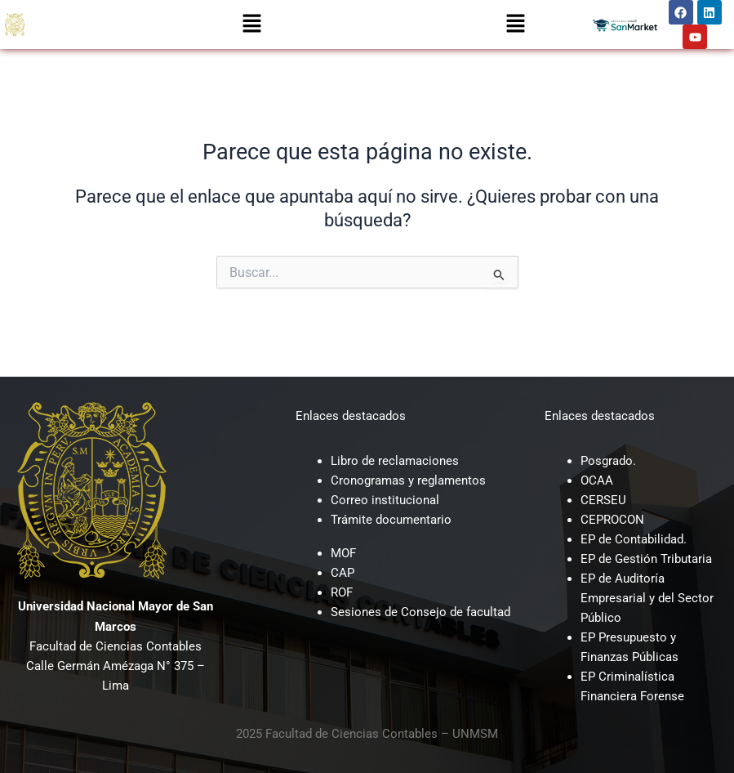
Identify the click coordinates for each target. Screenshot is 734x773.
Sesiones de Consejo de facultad (420, 612)
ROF (342, 592)
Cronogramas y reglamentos (408, 480)
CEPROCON (612, 519)
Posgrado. (608, 461)
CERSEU (603, 500)
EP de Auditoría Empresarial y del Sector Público (647, 598)
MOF (343, 553)
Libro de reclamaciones (395, 461)
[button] (251, 24)
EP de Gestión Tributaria (646, 559)
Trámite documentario (391, 519)
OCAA (597, 480)
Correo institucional (385, 500)
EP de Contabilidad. (634, 539)
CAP (342, 572)
